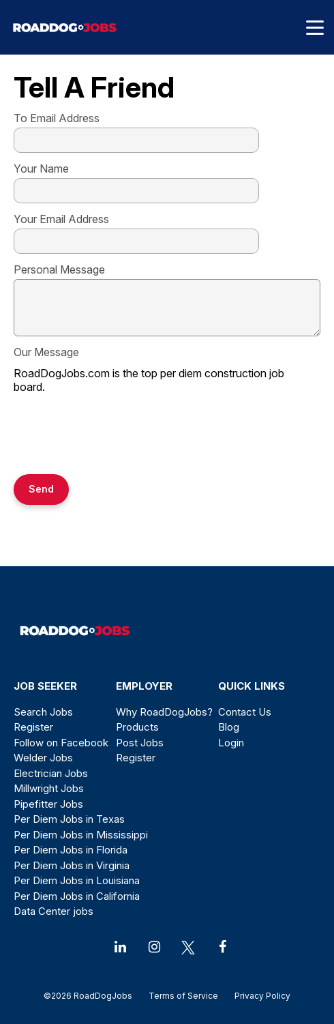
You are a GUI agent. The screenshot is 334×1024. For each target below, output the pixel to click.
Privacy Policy (258, 996)
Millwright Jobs (49, 788)
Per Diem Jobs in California (77, 896)
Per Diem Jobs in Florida (70, 849)
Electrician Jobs (51, 773)
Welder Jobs (43, 757)
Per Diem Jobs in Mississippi (81, 834)
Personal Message (59, 269)
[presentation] (117, 435)
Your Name (41, 168)
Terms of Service (183, 996)
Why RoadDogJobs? (164, 711)
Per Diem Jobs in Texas (69, 819)
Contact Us (244, 711)
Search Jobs (43, 711)
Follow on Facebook (61, 742)
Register (33, 726)
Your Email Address (61, 219)
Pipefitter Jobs (48, 804)
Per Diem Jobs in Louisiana (77, 880)
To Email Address (57, 118)
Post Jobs (140, 742)
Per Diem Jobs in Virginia (72, 865)
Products (137, 726)
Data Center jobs (53, 911)
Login (231, 742)
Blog (228, 726)
